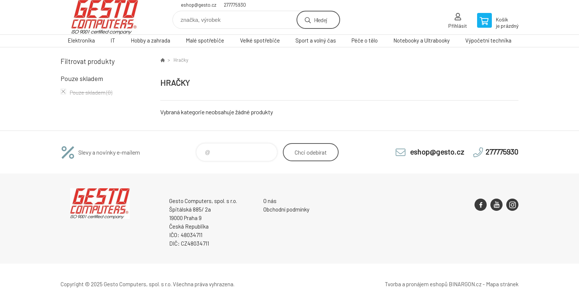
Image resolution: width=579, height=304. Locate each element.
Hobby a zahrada (150, 40)
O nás (270, 200)
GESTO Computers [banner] (105, 17)
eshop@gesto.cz (198, 5)
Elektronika (81, 40)
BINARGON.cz (465, 284)
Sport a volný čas (315, 40)
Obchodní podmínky (286, 209)
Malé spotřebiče (205, 40)
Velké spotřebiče (260, 40)
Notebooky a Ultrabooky (421, 40)
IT (112, 40)
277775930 (235, 5)
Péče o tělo (365, 40)
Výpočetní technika (488, 40)
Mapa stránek (502, 284)
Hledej (320, 19)
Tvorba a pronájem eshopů (416, 284)
